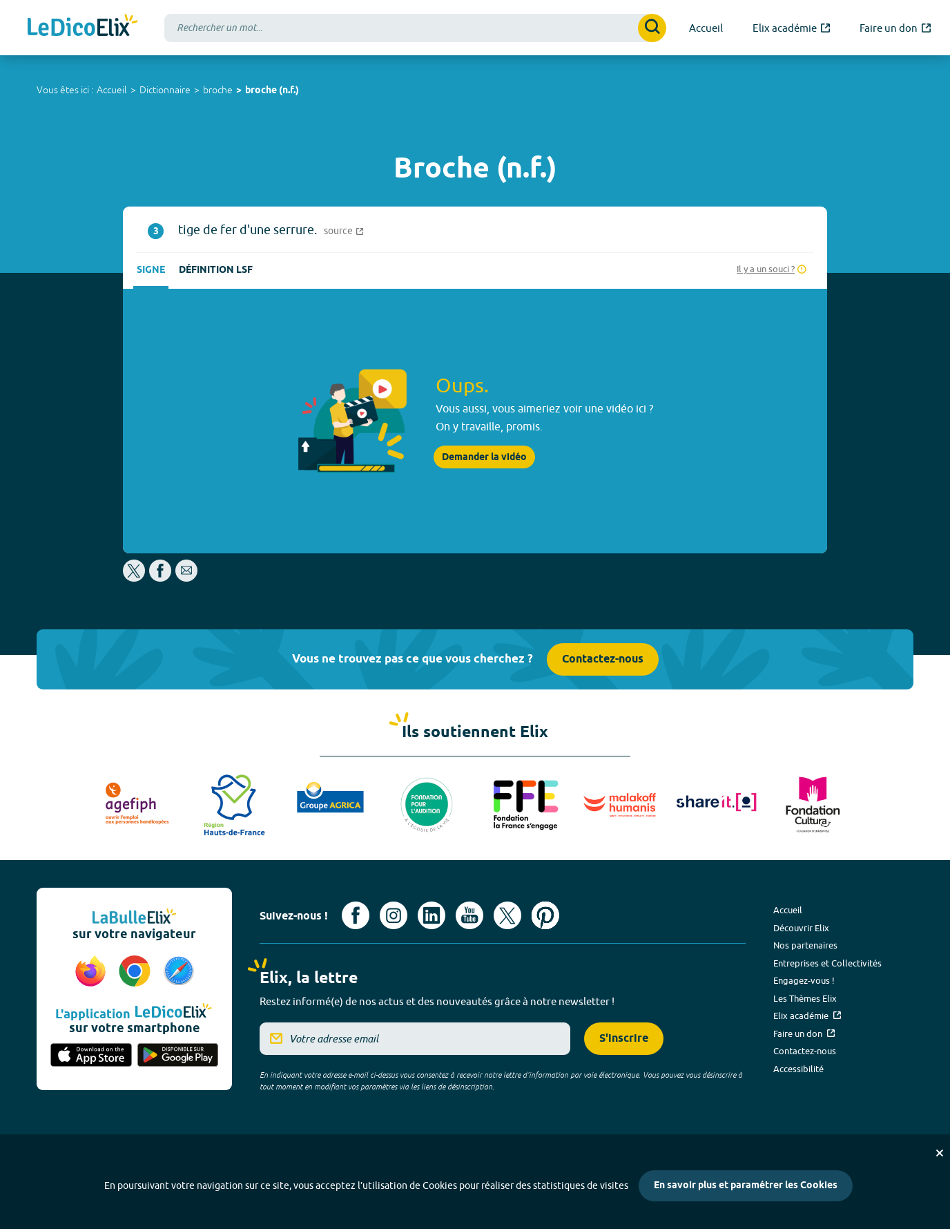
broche (218, 89)
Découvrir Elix (801, 927)
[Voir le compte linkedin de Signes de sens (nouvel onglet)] (431, 915)
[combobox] (415, 28)
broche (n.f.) (272, 90)
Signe (151, 270)
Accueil (112, 89)
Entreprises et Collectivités (827, 963)
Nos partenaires (805, 945)
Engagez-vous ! (804, 980)
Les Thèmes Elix (805, 998)
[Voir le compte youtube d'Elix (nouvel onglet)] (469, 915)
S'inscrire (623, 1038)
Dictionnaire (165, 89)
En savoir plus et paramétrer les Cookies (745, 1185)
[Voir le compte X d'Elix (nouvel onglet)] (507, 915)
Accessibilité (798, 1068)
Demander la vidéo (484, 457)
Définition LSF (216, 270)
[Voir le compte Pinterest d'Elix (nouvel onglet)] (545, 915)
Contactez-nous (602, 659)
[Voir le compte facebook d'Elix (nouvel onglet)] (355, 915)
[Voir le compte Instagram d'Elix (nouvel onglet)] (393, 915)
